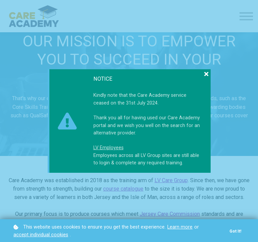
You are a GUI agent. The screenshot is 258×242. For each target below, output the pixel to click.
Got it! (235, 231)
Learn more (179, 227)
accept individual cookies (40, 235)
